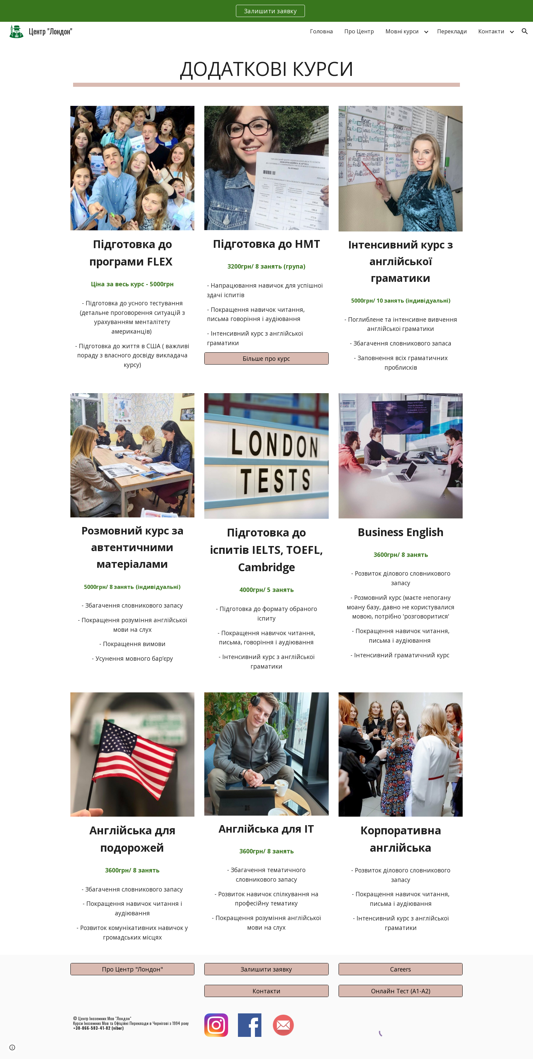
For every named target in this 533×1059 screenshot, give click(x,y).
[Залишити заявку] (266, 969)
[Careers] (400, 969)
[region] (266, 11)
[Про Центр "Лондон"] (132, 969)
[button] (525, 31)
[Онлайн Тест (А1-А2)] (400, 990)
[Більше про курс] (266, 358)
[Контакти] (266, 990)
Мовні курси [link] (401, 31)
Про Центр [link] (359, 31)
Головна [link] (321, 31)
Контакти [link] (491, 31)
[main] (266, 70)
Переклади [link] (452, 31)
